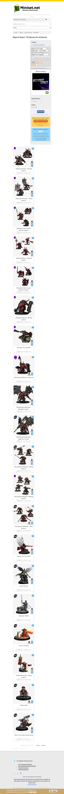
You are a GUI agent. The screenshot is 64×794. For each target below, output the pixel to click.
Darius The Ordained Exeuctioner (24, 735)
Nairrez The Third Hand (23, 556)
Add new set (41, 111)
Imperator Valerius (24, 616)
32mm (33, 107)
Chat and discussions (23, 767)
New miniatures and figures (25, 764)
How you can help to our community (32, 776)
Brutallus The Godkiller (24, 347)
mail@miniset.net (32, 784)
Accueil (16, 32)
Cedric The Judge (24, 645)
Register (23, 19)
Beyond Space (28, 32)
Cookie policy (33, 792)
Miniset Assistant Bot (23, 769)
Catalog (21, 32)
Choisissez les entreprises (40, 121)
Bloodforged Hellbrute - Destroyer (24, 377)
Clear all (33, 62)
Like (41, 131)
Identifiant (16, 19)
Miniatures (36, 32)
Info (47, 92)
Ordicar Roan (24, 705)
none (33, 101)
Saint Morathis (24, 586)
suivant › (38, 745)
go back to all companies (39, 44)
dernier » (43, 745)
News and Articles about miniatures (27, 766)
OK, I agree (53, 791)
